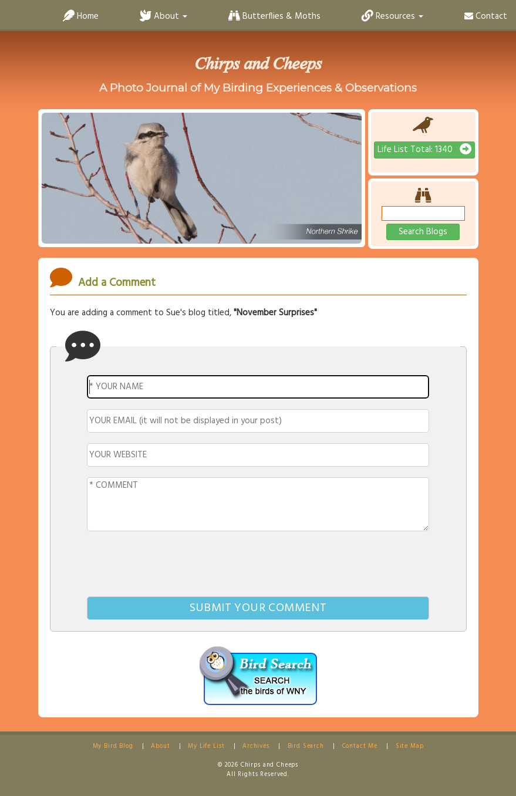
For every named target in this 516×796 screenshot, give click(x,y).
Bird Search (306, 746)
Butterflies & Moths (274, 16)
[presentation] (258, 566)
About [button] (163, 16)
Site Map (410, 746)
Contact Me (359, 746)
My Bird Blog (113, 746)
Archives (255, 746)
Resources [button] (392, 16)
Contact (485, 16)
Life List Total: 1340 (424, 150)
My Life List (206, 746)
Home (81, 16)
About (160, 746)
